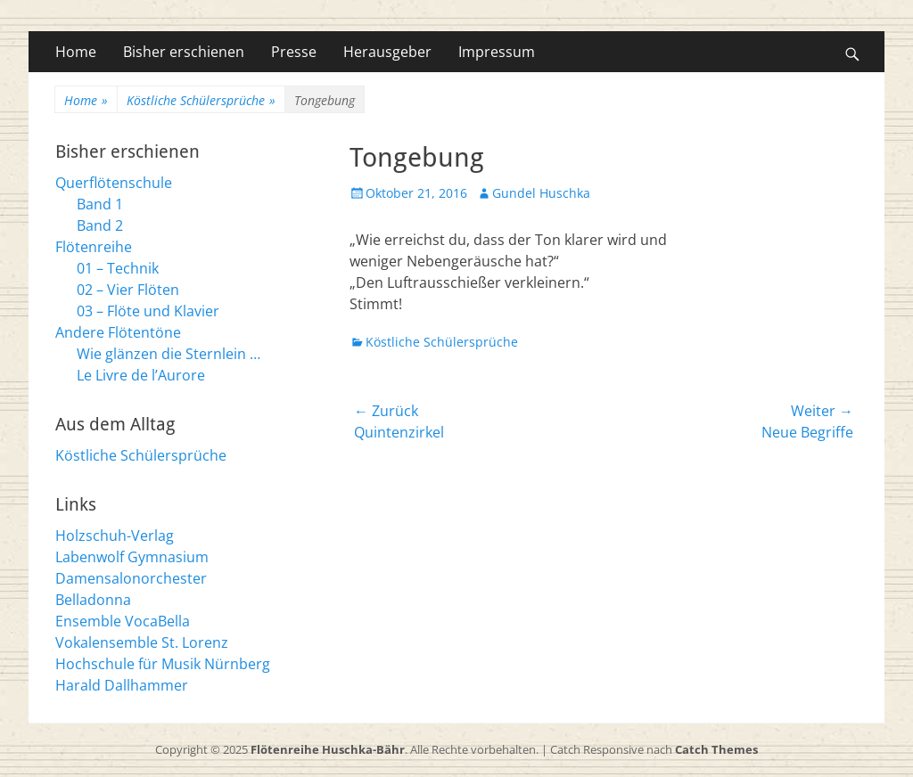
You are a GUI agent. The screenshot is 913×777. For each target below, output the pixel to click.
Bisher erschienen (183, 51)
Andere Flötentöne (118, 332)
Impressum (496, 51)
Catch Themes (716, 749)
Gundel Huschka (541, 192)
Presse (294, 51)
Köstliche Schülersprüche (201, 100)
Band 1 (100, 204)
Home (75, 51)
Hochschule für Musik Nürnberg (162, 664)
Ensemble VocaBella (122, 621)
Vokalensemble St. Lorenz (141, 642)
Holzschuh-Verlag (114, 535)
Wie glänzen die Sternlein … (168, 354)
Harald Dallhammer (121, 685)
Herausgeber (387, 51)
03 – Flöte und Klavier (148, 311)
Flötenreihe (93, 247)
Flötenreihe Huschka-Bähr (328, 749)
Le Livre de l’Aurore (141, 375)
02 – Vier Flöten (128, 289)
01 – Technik (118, 268)
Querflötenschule (113, 182)
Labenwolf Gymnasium (132, 557)
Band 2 (100, 225)
